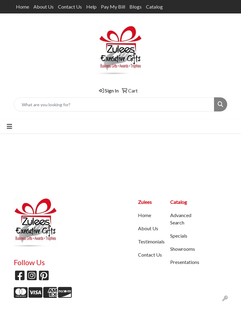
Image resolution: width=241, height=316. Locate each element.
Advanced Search (180, 218)
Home (22, 6)
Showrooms (182, 249)
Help (91, 6)
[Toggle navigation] (9, 126)
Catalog (154, 6)
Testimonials (150, 241)
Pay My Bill (113, 6)
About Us (43, 6)
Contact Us (70, 6)
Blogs (135, 6)
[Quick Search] (114, 104)
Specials (178, 236)
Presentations (182, 262)
